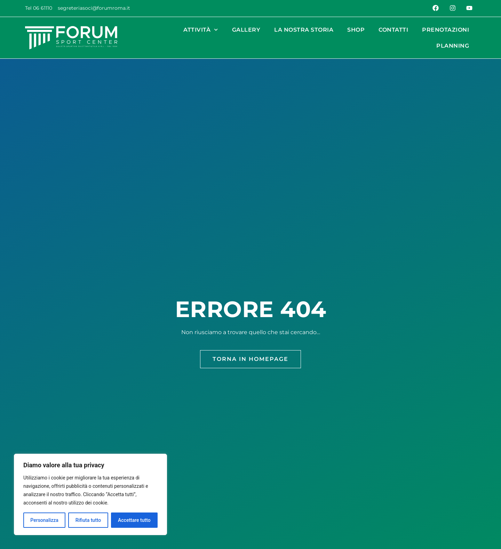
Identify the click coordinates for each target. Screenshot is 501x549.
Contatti (393, 29)
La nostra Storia (303, 29)
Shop (356, 29)
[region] (90, 494)
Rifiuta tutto (88, 520)
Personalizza (44, 520)
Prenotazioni (445, 29)
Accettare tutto (134, 520)
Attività (200, 29)
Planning (452, 45)
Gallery (246, 29)
